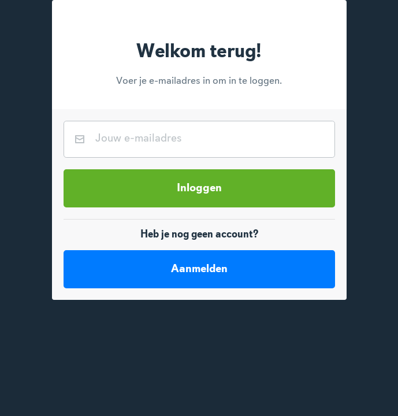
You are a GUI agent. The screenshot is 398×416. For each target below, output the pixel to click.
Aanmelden (199, 269)
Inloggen (199, 188)
